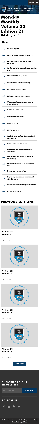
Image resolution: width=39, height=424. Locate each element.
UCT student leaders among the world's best (21, 185)
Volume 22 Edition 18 (7, 311)
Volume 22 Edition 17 (7, 350)
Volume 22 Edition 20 (7, 233)
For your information (14, 191)
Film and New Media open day (17, 76)
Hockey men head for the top (16, 89)
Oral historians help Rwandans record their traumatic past (21, 137)
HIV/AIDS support (13, 48)
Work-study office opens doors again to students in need (20, 103)
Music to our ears (13, 123)
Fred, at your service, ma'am (16, 171)
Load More (19, 364)
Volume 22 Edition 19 (7, 272)
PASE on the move (13, 130)
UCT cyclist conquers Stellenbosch (18, 96)
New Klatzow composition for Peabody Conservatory (20, 157)
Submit (29, 391)
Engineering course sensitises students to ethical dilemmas (21, 178)
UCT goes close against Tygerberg (18, 83)
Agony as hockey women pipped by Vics (20, 55)
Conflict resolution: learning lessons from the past (22, 69)
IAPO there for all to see (15, 110)
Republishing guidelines (19, 422)
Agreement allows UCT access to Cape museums (20, 62)
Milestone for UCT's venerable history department (19, 151)
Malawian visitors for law (15, 117)
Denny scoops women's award (17, 144)
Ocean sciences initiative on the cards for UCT (20, 164)
